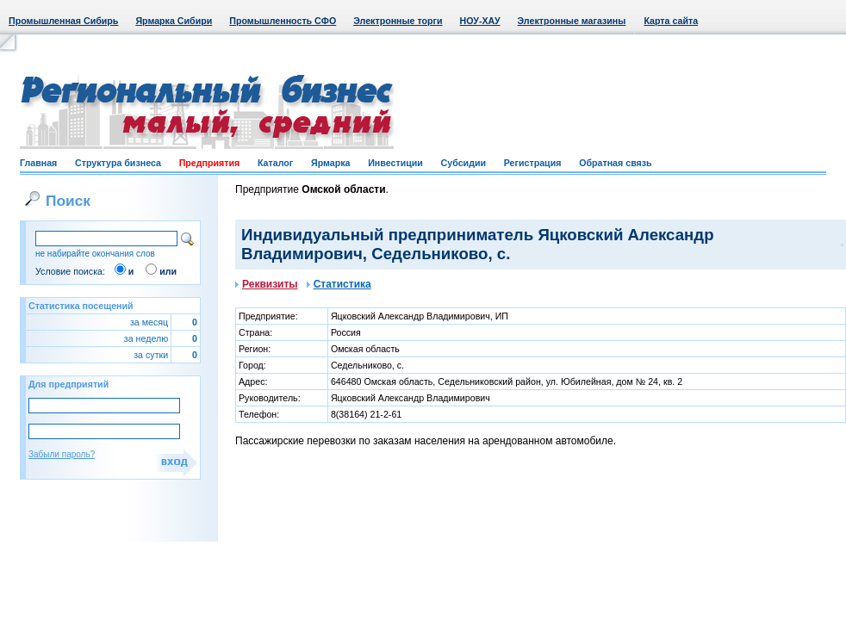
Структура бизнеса (118, 163)
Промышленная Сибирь (63, 21)
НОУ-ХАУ (480, 21)
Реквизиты (266, 284)
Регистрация (533, 163)
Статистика (339, 284)
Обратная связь (615, 163)
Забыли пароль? (61, 454)
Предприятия (209, 163)
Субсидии (463, 163)
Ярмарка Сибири (173, 21)
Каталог (275, 163)
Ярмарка (330, 163)
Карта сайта (671, 21)
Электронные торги (397, 21)
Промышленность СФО (282, 21)
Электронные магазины (572, 21)
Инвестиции (395, 163)
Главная (38, 163)
